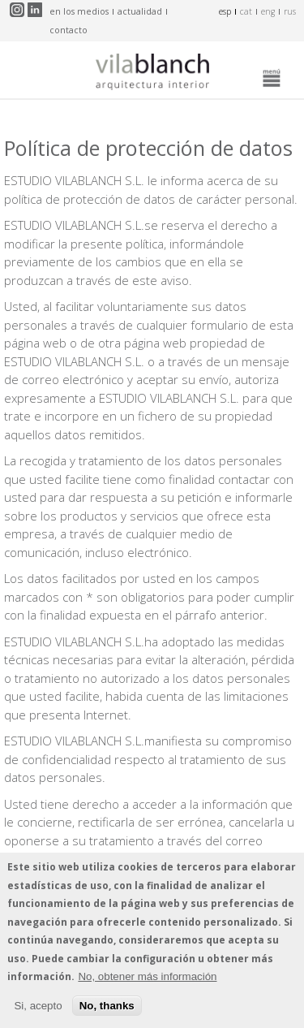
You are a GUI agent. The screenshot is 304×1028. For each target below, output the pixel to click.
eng (268, 11)
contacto (68, 30)
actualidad (140, 11)
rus (290, 11)
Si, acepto (38, 1006)
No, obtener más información (147, 977)
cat (246, 11)
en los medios (79, 11)
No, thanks (107, 1006)
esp (225, 11)
